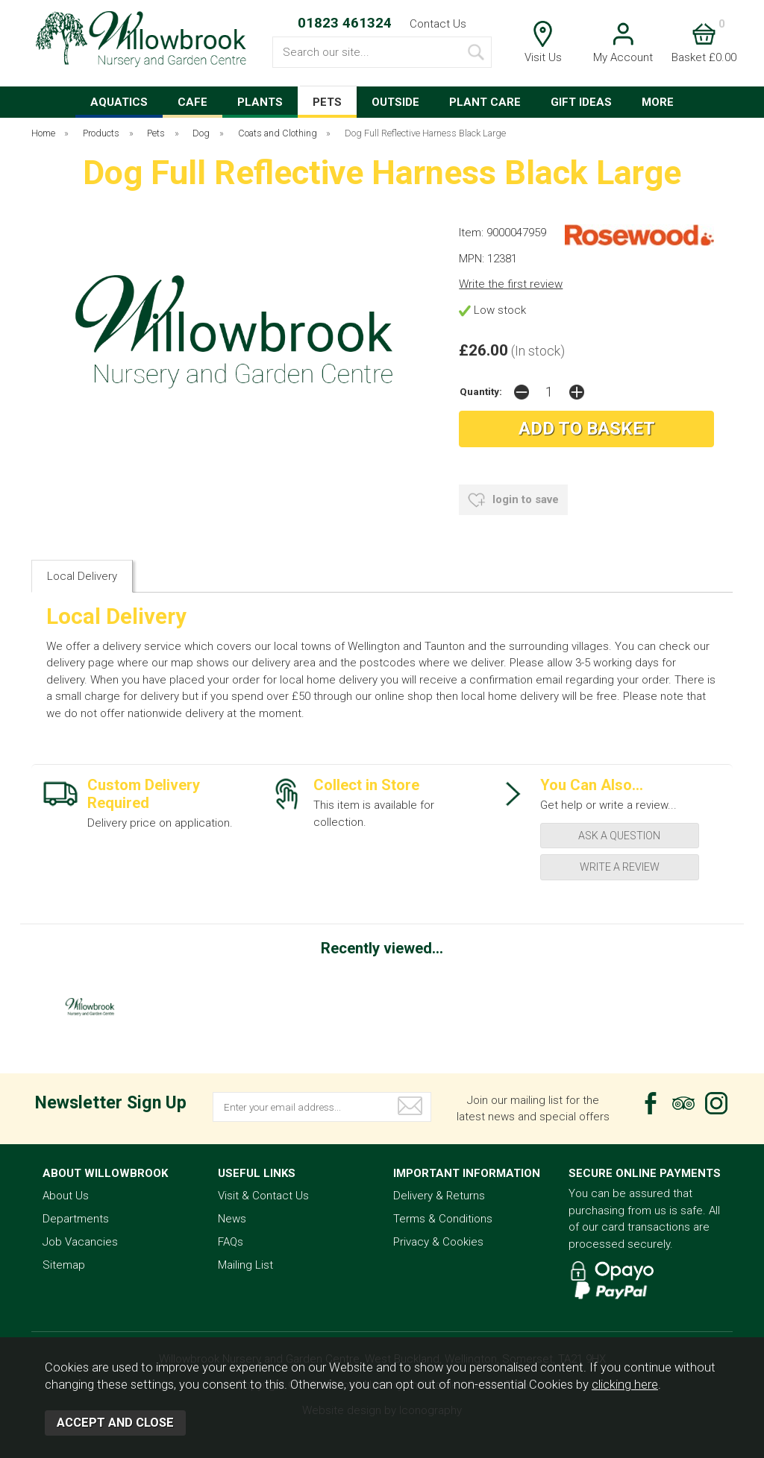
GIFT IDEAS (581, 102)
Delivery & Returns (439, 1195)
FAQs (230, 1242)
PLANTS (260, 102)
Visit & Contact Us (263, 1195)
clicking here (625, 1384)
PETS (327, 102)
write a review (620, 867)
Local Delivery (82, 576)
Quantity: (481, 391)
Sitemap (64, 1265)
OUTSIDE (395, 102)
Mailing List (245, 1265)
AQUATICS (119, 102)
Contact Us (438, 24)
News (232, 1218)
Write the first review (511, 284)
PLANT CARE (485, 102)
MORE (658, 102)
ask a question (619, 836)
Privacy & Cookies (438, 1242)
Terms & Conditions (442, 1218)
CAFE (192, 102)
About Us (66, 1195)
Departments (76, 1218)
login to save (513, 500)
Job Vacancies (80, 1242)
